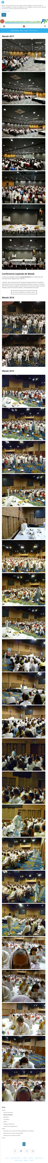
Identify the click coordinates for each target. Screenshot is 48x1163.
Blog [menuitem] (26, 1160)
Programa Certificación (8, 1124)
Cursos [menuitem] (25, 1158)
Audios (3, 1128)
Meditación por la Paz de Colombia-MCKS (13, 1133)
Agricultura (6, 1117)
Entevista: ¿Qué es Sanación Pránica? (11, 1135)
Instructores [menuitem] (18, 1160)
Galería (26, 30)
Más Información (5, 11)
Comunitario (6, 1119)
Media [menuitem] (31, 1160)
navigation (4, 26)
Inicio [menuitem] (7, 1158)
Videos (3, 1137)
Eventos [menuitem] (31, 1158)
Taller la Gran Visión (8, 1112)
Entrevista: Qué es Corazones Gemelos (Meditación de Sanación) (18, 1131)
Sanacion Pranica (15, 30)
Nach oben (24, 1144)
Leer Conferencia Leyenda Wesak (24, 292)
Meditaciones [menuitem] (39, 1158)
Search (45, 26)
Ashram (5, 1121)
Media (21, 30)
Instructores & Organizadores (10, 1126)
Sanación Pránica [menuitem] (15, 1158)
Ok (4, 14)
